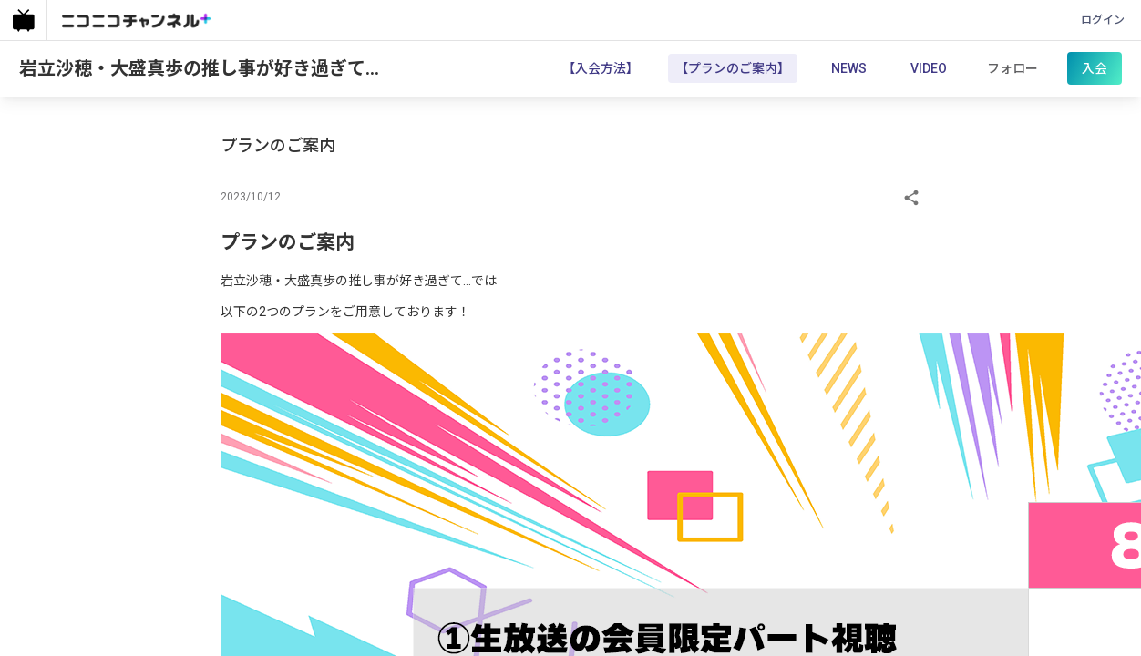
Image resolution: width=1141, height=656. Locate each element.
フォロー (1010, 70)
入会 (1091, 70)
